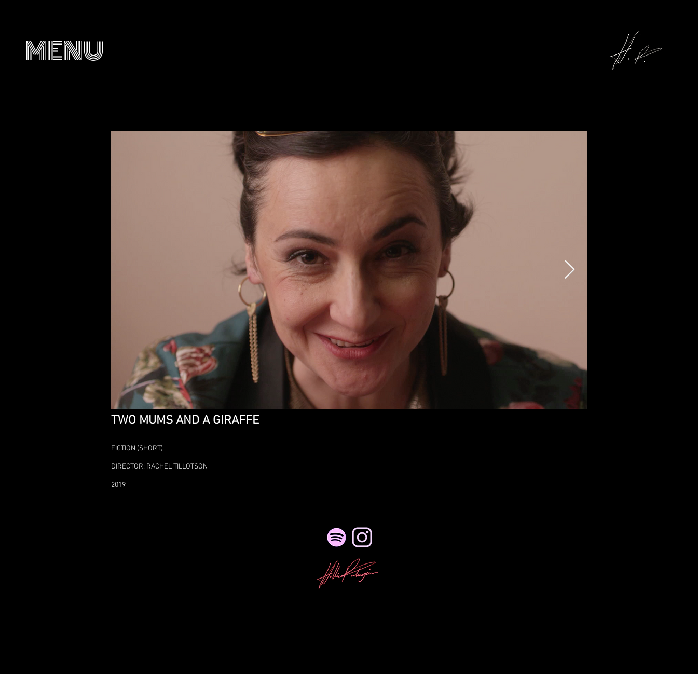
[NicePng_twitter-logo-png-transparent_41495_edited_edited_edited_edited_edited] (362, 537)
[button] (65, 51)
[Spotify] (336, 537)
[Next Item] (570, 270)
